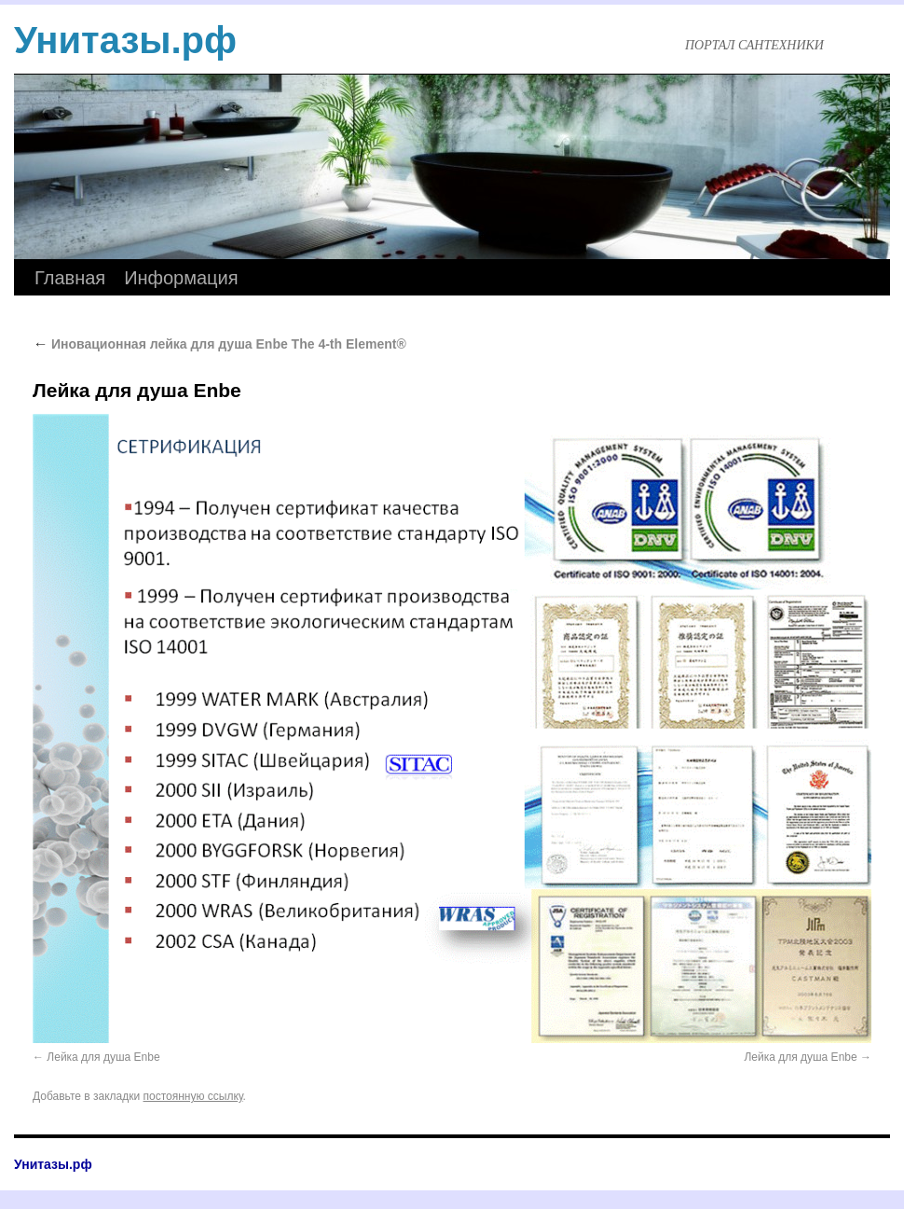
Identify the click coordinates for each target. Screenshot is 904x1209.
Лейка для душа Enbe (103, 1057)
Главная (69, 278)
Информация (181, 278)
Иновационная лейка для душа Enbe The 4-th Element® (219, 344)
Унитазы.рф (125, 40)
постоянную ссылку (193, 1096)
